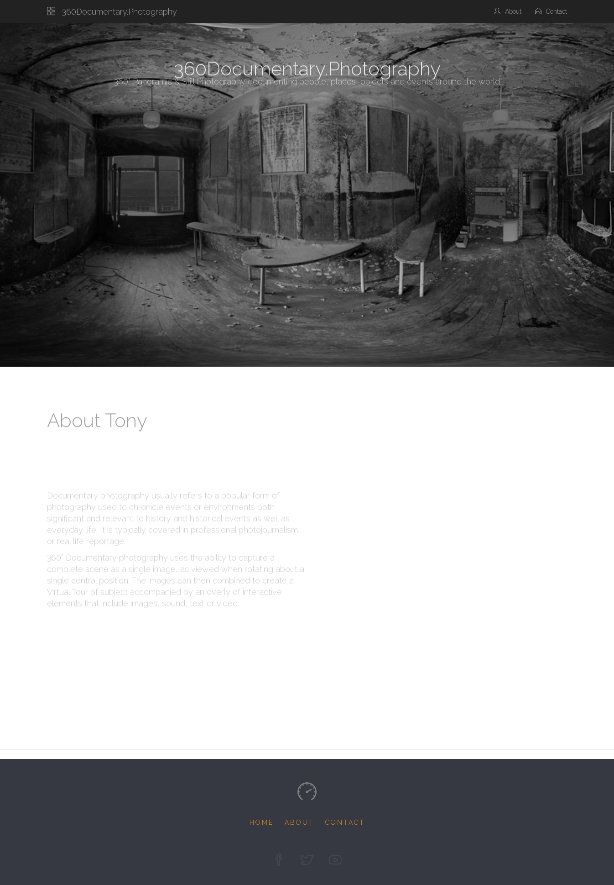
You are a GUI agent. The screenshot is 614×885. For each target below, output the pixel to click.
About (507, 11)
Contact (551, 11)
